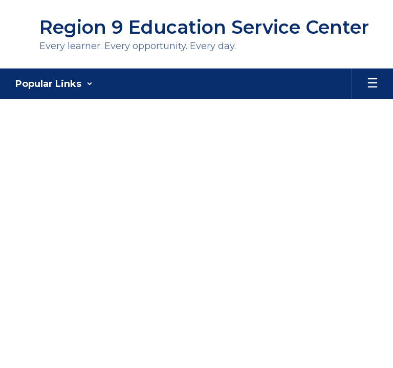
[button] (54, 83)
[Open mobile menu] (372, 83)
